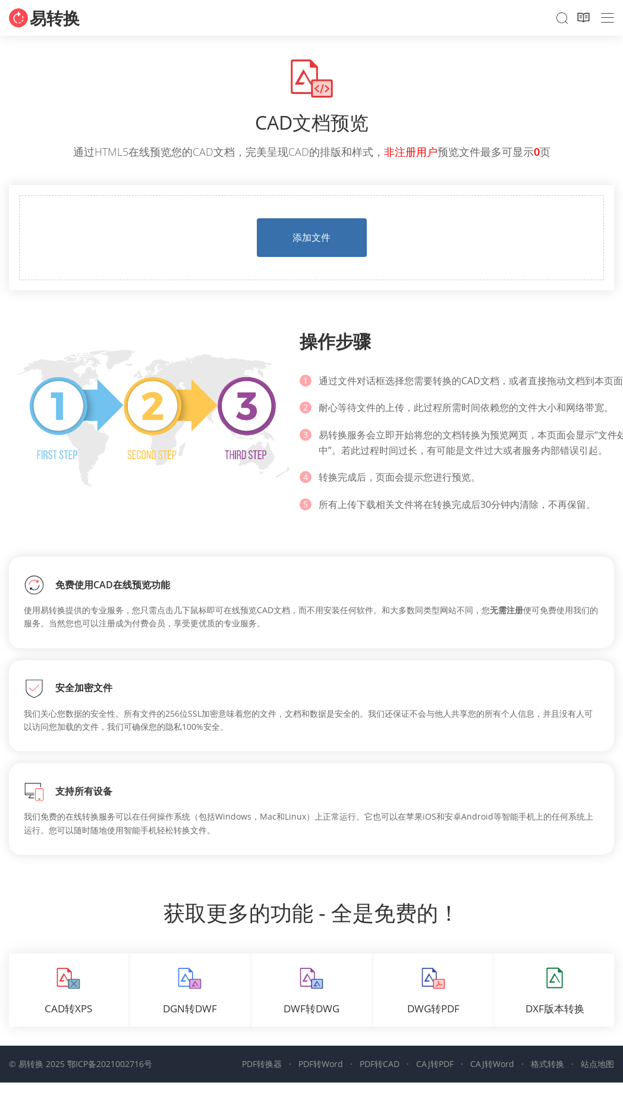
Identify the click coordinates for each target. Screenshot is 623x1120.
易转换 (55, 18)
